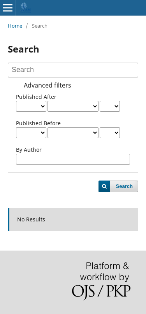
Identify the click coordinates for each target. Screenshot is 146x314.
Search (124, 186)
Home (15, 25)
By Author (29, 149)
